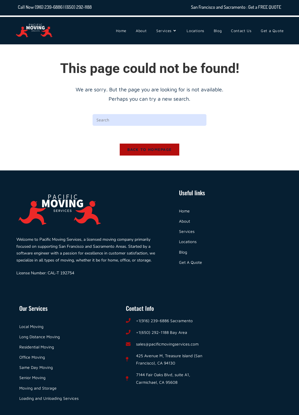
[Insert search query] (149, 120)
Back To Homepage (149, 149)
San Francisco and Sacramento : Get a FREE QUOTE (236, 7)
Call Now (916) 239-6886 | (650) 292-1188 (55, 7)
